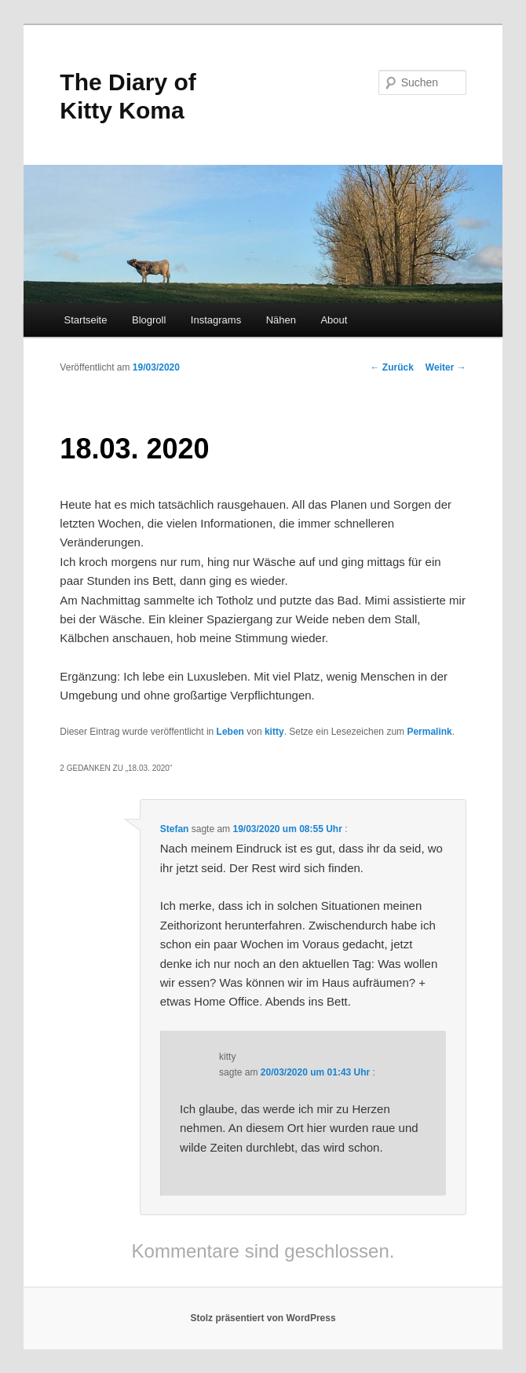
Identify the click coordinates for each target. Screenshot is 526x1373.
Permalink (429, 731)
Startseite (86, 320)
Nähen (281, 320)
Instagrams (216, 320)
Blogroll (149, 320)
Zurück (392, 367)
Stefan (174, 828)
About (333, 320)
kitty (274, 731)
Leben (230, 731)
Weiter (446, 367)
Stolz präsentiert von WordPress (262, 1318)
